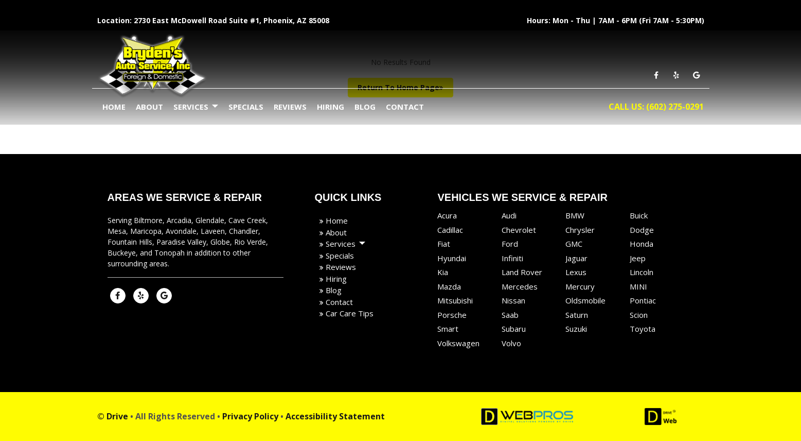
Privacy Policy (250, 416)
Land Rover (522, 272)
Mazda (449, 286)
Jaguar (576, 258)
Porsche (452, 315)
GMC (573, 244)
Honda (641, 244)
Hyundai (451, 258)
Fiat (443, 244)
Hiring (330, 106)
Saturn (576, 315)
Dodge (642, 230)
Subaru (514, 329)
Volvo (511, 343)
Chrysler (580, 230)
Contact (405, 106)
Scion (639, 315)
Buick (639, 215)
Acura (447, 215)
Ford (510, 244)
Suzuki (576, 329)
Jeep (638, 258)
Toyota (642, 329)
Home (114, 106)
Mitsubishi (455, 300)
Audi (509, 215)
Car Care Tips (348, 313)
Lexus (575, 272)
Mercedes (520, 286)
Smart (447, 329)
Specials (245, 106)
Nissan (513, 300)
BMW (574, 215)
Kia (442, 272)
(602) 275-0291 (675, 106)
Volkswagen (458, 343)
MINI (638, 286)
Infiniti (512, 258)
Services (195, 107)
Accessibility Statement (335, 416)
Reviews (290, 106)
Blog (365, 106)
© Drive (112, 416)
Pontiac (643, 300)
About (149, 106)
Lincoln (641, 272)
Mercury (580, 286)
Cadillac (450, 230)
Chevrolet (519, 230)
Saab (510, 315)
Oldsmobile (585, 300)
